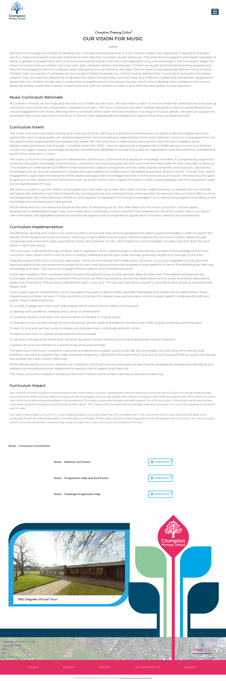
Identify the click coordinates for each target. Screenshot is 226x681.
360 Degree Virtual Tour (38, 599)
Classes (68, 667)
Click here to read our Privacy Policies (136, 678)
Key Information (147, 667)
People (33, 667)
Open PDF (161, 461)
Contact (190, 667)
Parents (105, 667)
